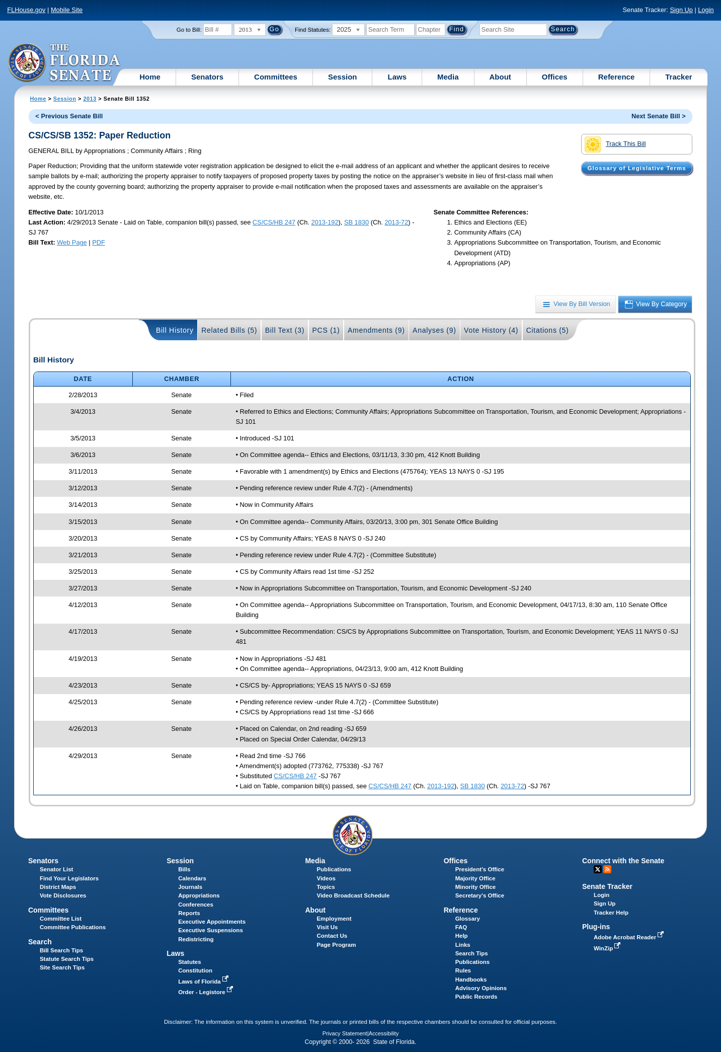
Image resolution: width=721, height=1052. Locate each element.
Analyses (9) (434, 330)
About (500, 76)
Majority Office (475, 878)
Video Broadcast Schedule (352, 895)
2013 (89, 99)
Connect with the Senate (623, 861)
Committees (275, 76)
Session (342, 76)
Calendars (192, 878)
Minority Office (475, 887)
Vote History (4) (491, 330)
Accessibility (384, 1033)
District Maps (58, 887)
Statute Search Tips (67, 959)
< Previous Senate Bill (69, 116)
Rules (463, 970)
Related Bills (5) (229, 330)
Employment (333, 919)
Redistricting (195, 939)
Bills (184, 869)
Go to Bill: (189, 30)
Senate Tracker (607, 886)
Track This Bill (615, 144)
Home (150, 76)
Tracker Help (611, 913)
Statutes (189, 962)
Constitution (195, 970)
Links (462, 945)
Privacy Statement (345, 1033)
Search (40, 942)
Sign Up (681, 10)
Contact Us (331, 936)
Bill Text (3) (284, 330)
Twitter (598, 869)
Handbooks (471, 979)
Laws (397, 76)
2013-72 (396, 222)
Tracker (678, 76)
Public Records (476, 997)
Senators (207, 76)
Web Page (72, 242)
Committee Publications (73, 927)
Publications (333, 869)
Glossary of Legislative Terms (637, 168)
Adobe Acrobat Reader (630, 937)
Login (705, 10)
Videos (326, 878)
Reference (616, 76)
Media (448, 76)
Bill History (175, 330)
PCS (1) (326, 330)
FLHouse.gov (26, 10)
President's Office (479, 869)
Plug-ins (596, 927)
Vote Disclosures (63, 895)
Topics (325, 887)
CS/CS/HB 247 (274, 222)
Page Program (336, 945)
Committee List (61, 919)
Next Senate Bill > (658, 116)
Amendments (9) (376, 330)
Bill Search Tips (61, 950)
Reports (189, 913)
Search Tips (471, 953)
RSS (607, 869)
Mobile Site (67, 10)
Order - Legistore (206, 992)
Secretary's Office (479, 895)
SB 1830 (356, 222)
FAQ (461, 927)
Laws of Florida (204, 982)
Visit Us (327, 927)
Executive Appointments (212, 922)
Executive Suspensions (210, 930)
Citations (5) (547, 330)
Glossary (467, 919)
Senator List (56, 869)
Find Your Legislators (69, 878)
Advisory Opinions (481, 988)
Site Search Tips (62, 967)
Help (461, 936)
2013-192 (325, 222)
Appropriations (199, 895)
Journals (190, 887)
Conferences (195, 904)
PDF (98, 242)
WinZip (608, 948)
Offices (555, 76)
